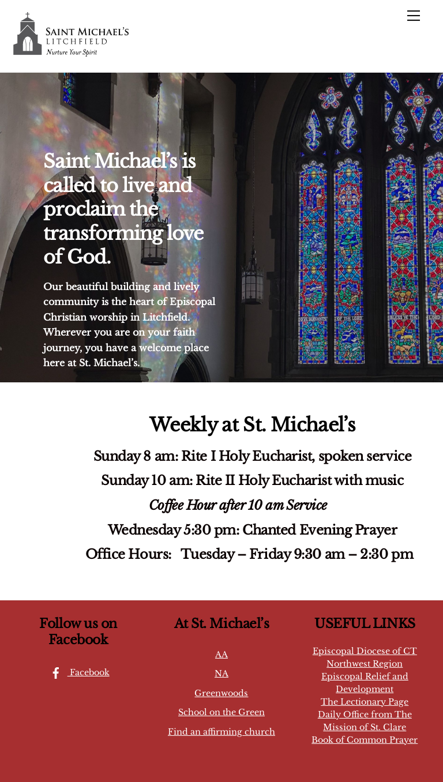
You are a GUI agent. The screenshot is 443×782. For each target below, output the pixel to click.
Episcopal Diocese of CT (365, 651)
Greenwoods (221, 693)
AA (221, 654)
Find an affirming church (221, 732)
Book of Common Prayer (364, 740)
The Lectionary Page (364, 702)
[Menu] (413, 15)
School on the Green (221, 712)
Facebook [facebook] (77, 672)
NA (221, 673)
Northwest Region (364, 664)
